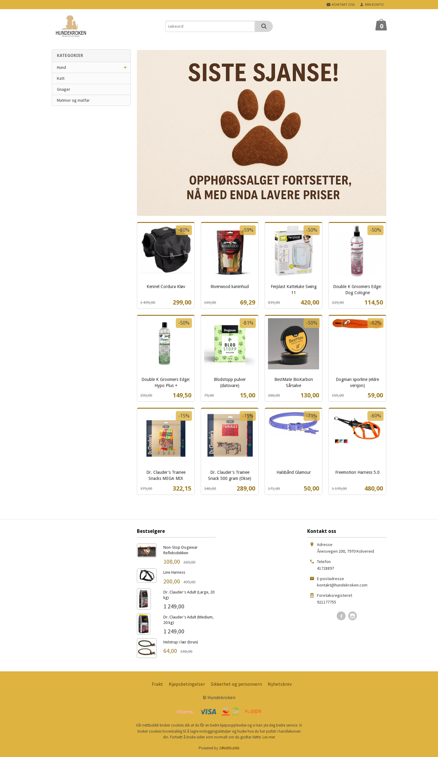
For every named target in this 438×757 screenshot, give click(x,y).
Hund (61, 67)
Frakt (157, 684)
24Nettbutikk (229, 748)
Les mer (268, 737)
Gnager (63, 89)
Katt (60, 78)
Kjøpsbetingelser (187, 684)
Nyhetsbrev (280, 684)
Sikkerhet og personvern (236, 684)
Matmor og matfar (73, 100)
